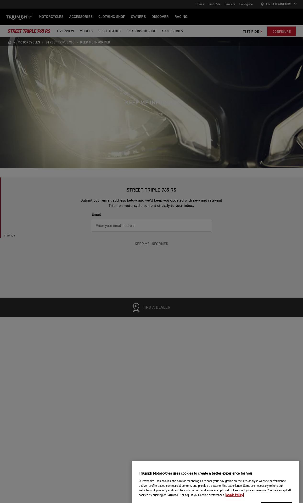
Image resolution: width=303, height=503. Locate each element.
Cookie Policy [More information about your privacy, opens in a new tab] (234, 499)
